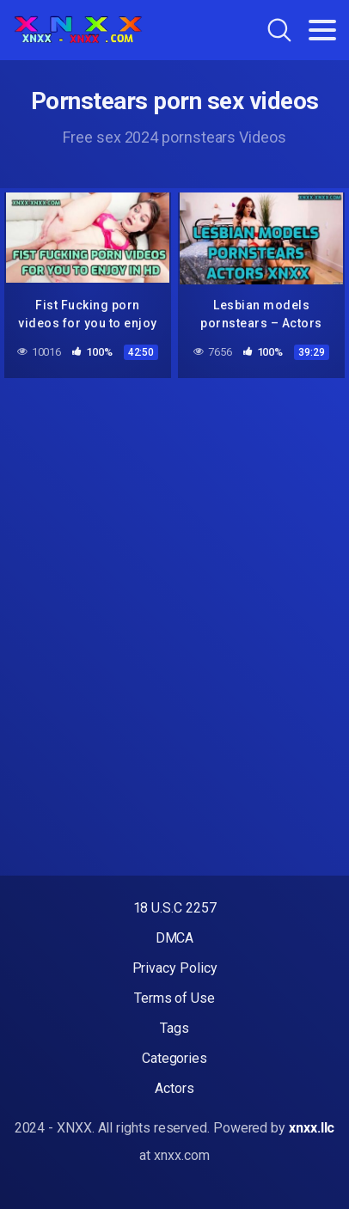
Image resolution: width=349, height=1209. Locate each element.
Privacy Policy (174, 968)
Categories (174, 1058)
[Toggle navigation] (322, 30)
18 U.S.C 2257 (175, 908)
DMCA (175, 938)
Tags (174, 1028)
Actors (174, 1088)
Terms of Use (174, 998)
